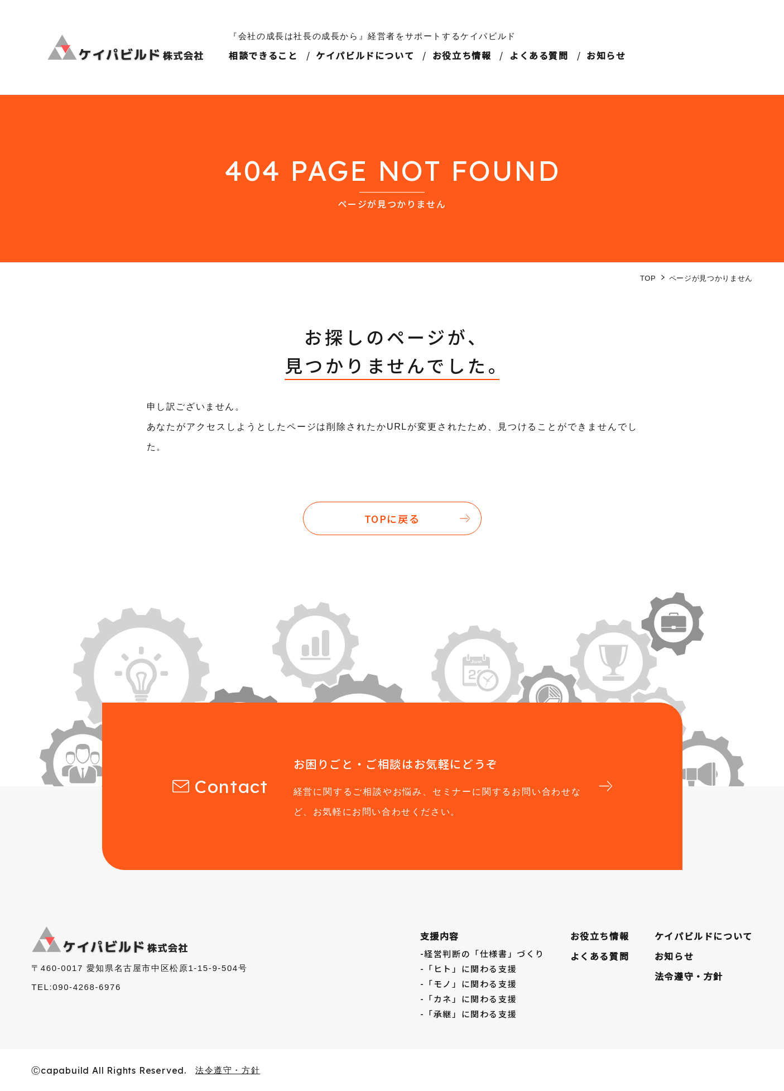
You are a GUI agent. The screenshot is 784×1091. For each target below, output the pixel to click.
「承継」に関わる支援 (470, 1014)
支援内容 (439, 936)
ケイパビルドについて (365, 55)
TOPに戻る (392, 518)
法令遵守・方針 (689, 976)
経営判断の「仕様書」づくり (484, 953)
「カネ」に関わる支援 (470, 999)
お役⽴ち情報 (599, 936)
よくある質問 (539, 55)
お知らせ (606, 55)
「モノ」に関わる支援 (470, 983)
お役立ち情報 (462, 55)
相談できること (263, 55)
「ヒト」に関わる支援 (470, 968)
